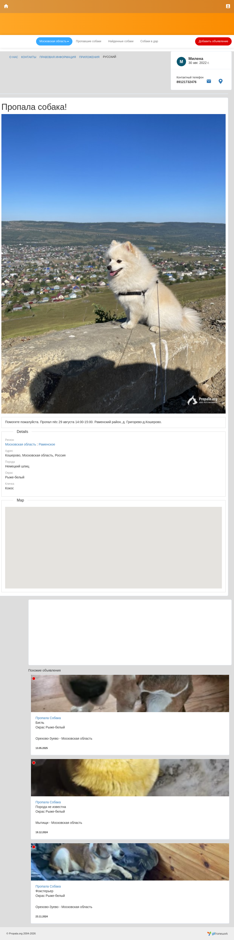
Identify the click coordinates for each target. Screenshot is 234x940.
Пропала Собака (48, 718)
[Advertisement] (130, 632)
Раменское (47, 444)
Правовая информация (58, 57)
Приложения (89, 57)
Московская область (20, 444)
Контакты (28, 57)
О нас (13, 57)
